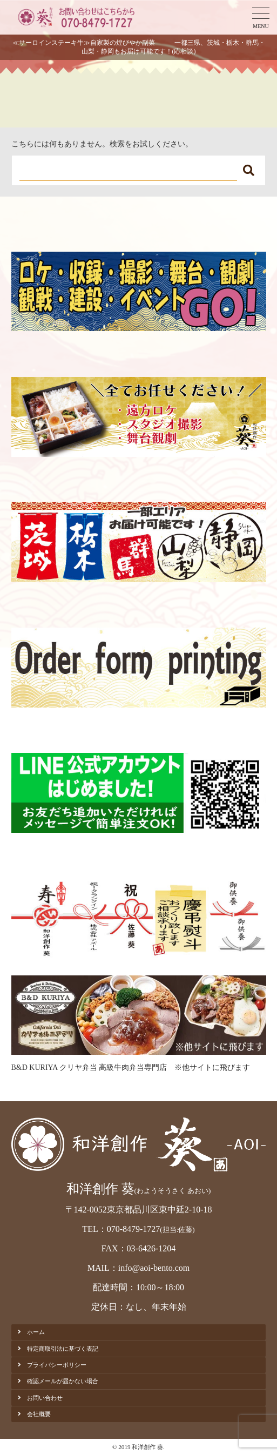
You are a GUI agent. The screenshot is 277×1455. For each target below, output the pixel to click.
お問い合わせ (45, 1398)
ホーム (36, 1332)
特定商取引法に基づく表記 (62, 1348)
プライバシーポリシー (56, 1365)
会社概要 (39, 1414)
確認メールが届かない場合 (62, 1381)
